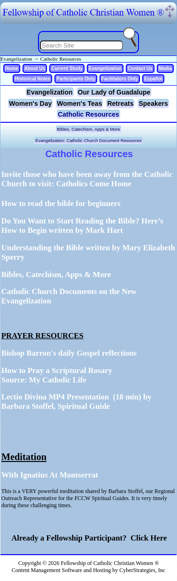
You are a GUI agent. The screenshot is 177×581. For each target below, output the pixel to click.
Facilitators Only (119, 78)
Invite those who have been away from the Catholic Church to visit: (87, 179)
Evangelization (16, 59)
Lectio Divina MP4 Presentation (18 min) (71, 396)
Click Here (147, 537)
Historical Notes (32, 78)
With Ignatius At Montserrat (49, 474)
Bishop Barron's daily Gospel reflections (69, 353)
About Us (34, 68)
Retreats (120, 103)
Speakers (153, 103)
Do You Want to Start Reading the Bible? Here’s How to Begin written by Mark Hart (82, 225)
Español (153, 78)
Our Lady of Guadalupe (114, 92)
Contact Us (140, 68)
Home (11, 68)
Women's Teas (79, 103)
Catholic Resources (60, 59)
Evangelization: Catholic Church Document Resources (88, 140)
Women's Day (30, 103)
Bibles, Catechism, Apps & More (88, 129)
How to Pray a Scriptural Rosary (56, 370)
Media (165, 68)
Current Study (67, 68)
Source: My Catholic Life (43, 379)
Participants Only (75, 78)
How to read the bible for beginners (61, 203)
